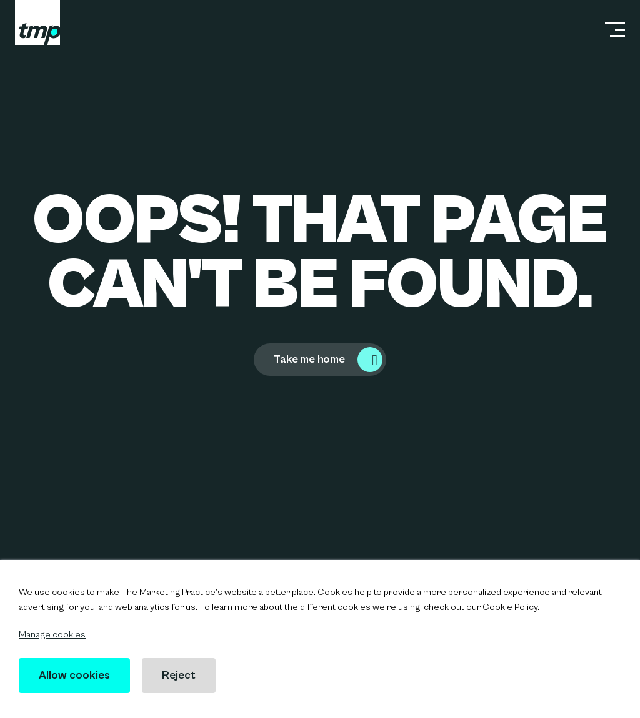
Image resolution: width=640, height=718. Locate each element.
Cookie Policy (510, 607)
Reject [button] (179, 675)
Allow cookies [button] (74, 675)
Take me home (309, 359)
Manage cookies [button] (52, 634)
